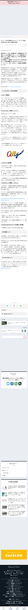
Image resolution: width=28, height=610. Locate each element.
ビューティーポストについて (15, 570)
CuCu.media (5, 472)
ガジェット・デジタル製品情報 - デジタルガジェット (14, 594)
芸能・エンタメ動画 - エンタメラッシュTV (14, 596)
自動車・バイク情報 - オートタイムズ (14, 593)
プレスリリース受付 (19, 573)
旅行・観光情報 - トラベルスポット (14, 591)
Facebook (12, 385)
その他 (3, 475)
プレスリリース (10, 310)
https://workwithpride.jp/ (16, 86)
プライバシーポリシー (10, 572)
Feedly (16, 385)
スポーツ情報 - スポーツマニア (14, 588)
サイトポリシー (20, 572)
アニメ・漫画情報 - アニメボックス (14, 583)
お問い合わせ (9, 573)
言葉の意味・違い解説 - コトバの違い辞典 (14, 603)
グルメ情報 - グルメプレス (14, 580)
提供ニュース (5, 470)
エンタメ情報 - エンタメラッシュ (14, 581)
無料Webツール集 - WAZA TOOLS (14, 601)
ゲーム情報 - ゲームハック (14, 585)
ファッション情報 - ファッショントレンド (14, 586)
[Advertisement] (14, 20)
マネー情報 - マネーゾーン (14, 590)
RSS (20, 385)
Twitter (8, 385)
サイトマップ (14, 575)
